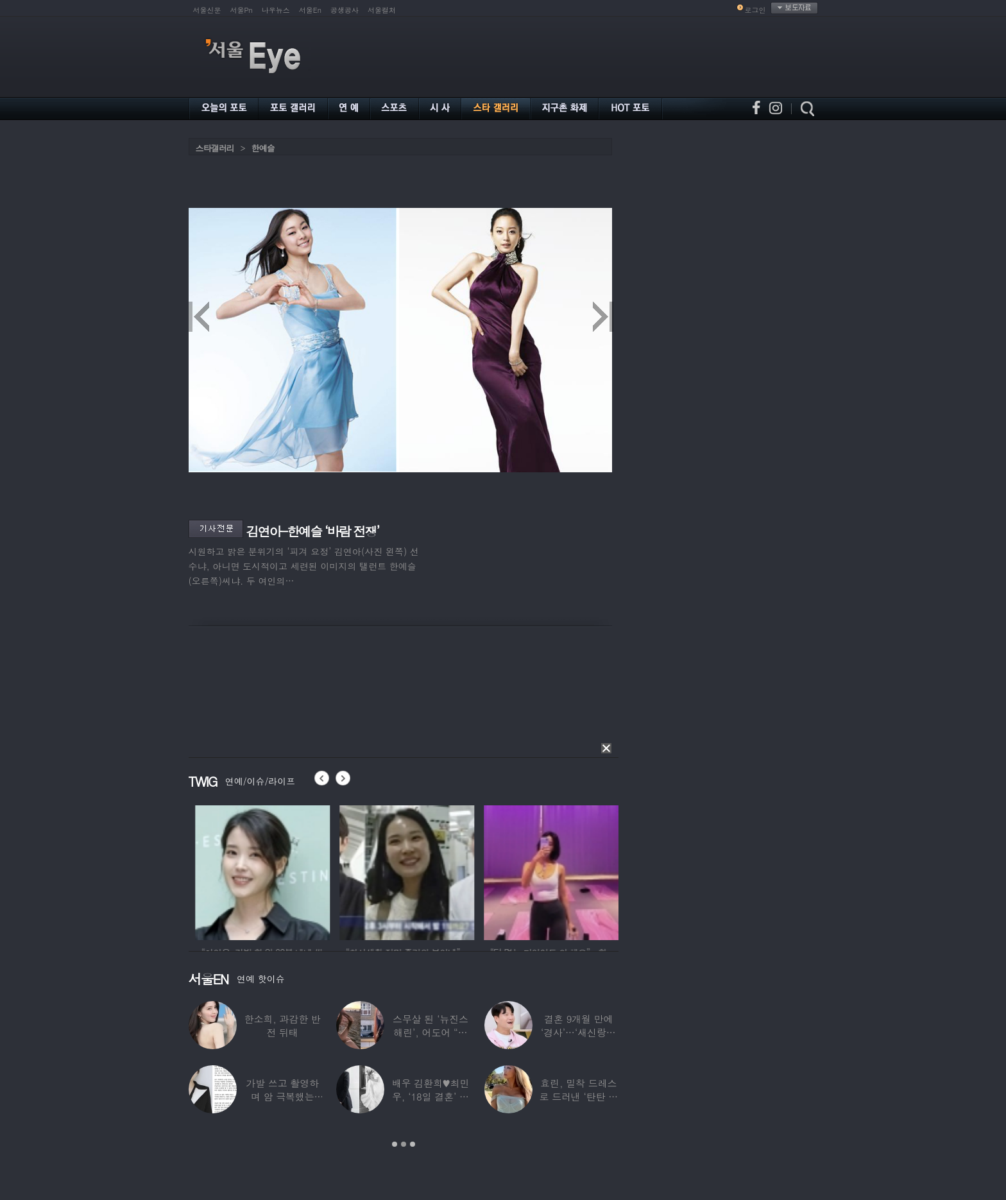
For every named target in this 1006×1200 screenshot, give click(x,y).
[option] (308, 871)
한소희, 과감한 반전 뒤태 (282, 1025)
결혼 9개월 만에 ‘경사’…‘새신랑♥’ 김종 (579, 1032)
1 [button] (394, 1144)
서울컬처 (382, 10)
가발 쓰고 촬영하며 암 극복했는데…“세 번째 (282, 1096)
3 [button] (412, 1144)
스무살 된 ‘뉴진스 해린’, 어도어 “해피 (430, 1032)
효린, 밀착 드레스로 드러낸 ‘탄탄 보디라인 (578, 1096)
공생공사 (344, 10)
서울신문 (207, 10)
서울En (310, 10)
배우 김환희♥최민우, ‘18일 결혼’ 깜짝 (431, 1096)
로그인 (755, 10)
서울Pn (241, 10)
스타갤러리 (215, 148)
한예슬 (263, 148)
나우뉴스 (276, 10)
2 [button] (403, 1144)
